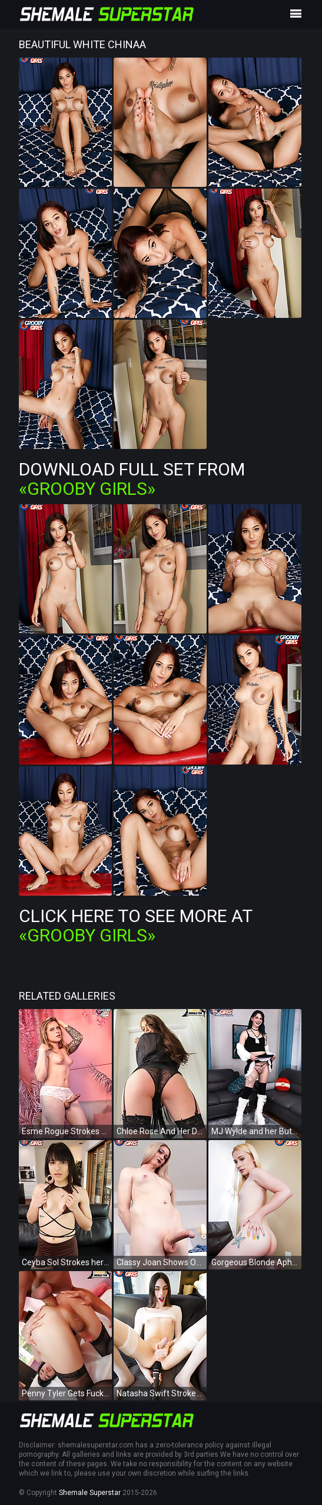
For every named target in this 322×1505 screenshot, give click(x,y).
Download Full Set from (132, 479)
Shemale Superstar (90, 1493)
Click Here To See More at (135, 926)
